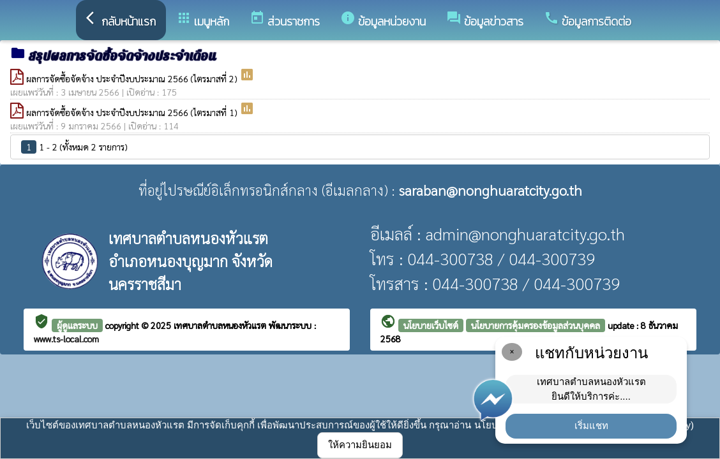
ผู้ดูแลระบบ (77, 325)
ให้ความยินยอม (360, 444)
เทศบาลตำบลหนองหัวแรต (221, 325)
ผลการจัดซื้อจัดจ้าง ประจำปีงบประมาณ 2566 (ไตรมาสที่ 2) (132, 78)
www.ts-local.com (66, 338)
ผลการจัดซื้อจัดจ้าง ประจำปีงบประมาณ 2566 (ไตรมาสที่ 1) (132, 112)
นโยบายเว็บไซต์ (430, 325)
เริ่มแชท (591, 425)
